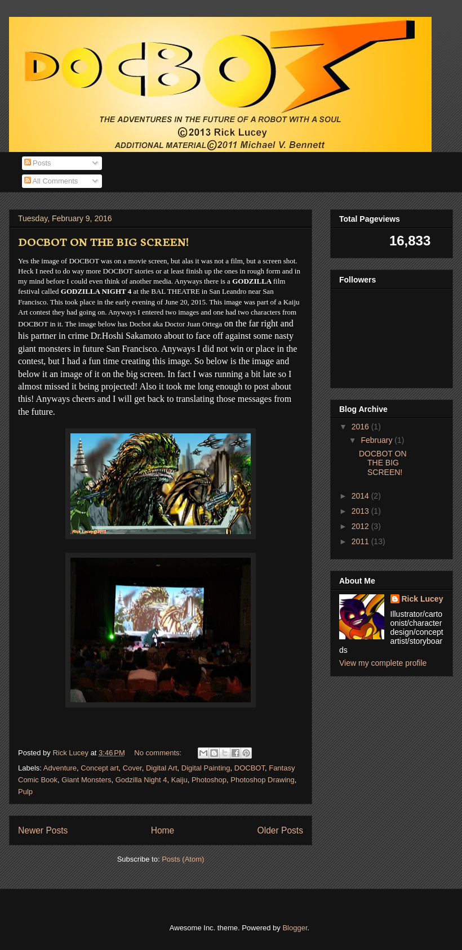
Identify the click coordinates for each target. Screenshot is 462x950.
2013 (361, 511)
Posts (37, 163)
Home (163, 830)
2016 (361, 426)
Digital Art (161, 768)
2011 (361, 541)
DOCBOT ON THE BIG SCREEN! (103, 241)
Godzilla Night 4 (141, 780)
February (377, 440)
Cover (132, 768)
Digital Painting (205, 768)
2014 (361, 495)
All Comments (51, 181)
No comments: (158, 753)
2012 (361, 526)
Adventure (60, 768)
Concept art (99, 768)
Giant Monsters (86, 780)
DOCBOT (249, 768)
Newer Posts (43, 830)
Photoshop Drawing (262, 780)
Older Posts (280, 830)
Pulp (25, 791)
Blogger (294, 928)
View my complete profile (383, 662)
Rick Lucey (422, 598)
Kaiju (179, 780)
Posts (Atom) (183, 859)
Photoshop (209, 780)
